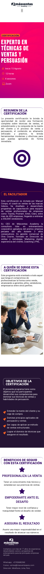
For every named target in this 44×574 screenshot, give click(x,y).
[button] (22, 10)
